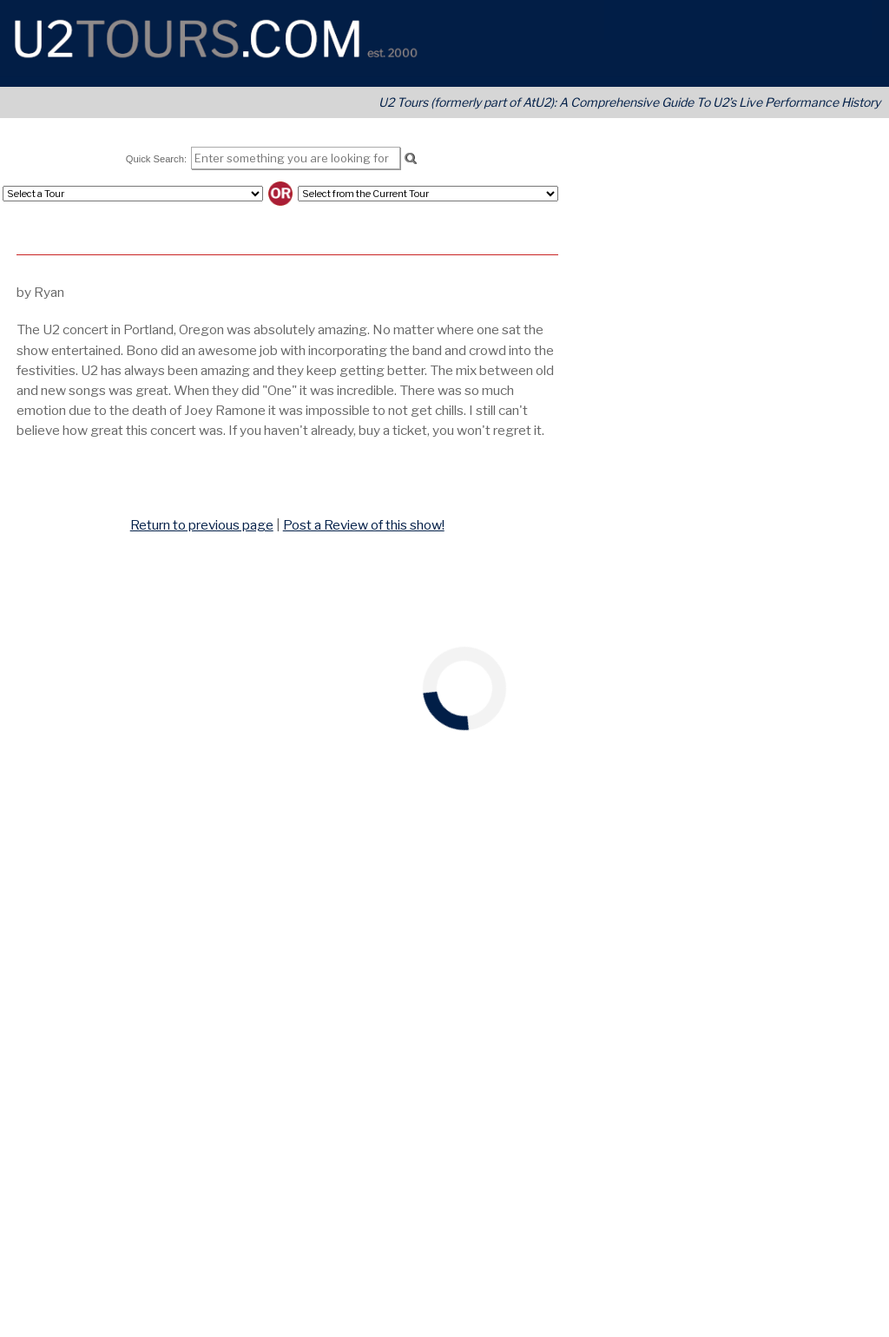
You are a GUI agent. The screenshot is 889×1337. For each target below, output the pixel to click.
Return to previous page (201, 525)
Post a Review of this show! (363, 525)
